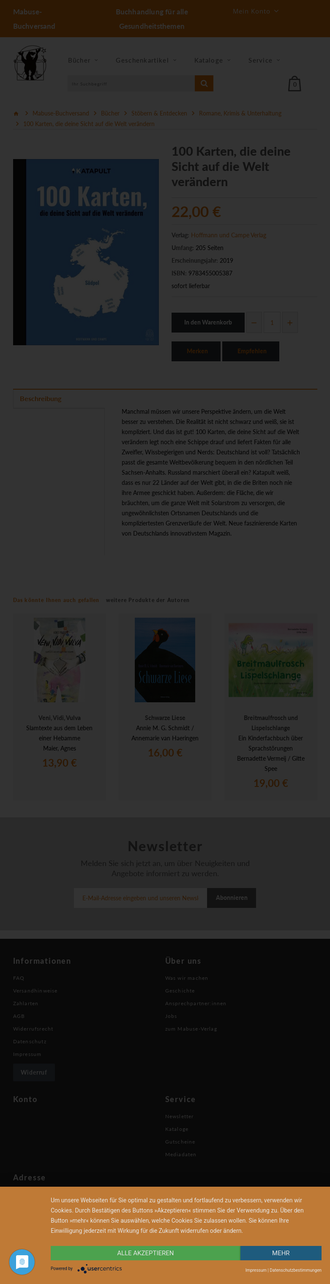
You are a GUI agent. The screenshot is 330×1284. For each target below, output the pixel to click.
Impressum (256, 1270)
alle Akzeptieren (145, 1253)
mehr (281, 1253)
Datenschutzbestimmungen (296, 1270)
